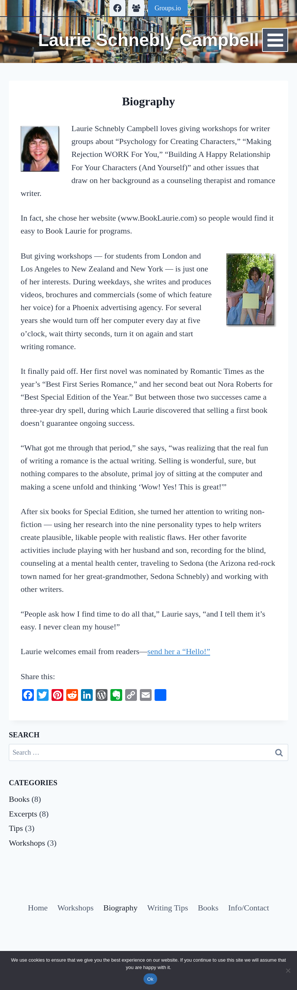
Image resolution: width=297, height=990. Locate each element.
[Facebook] (117, 8)
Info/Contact (248, 907)
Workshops (27, 842)
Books (19, 799)
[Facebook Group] (136, 8)
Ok (150, 979)
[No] (287, 970)
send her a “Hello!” (179, 651)
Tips (16, 828)
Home (38, 907)
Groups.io (168, 8)
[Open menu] (275, 40)
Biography (120, 907)
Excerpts (23, 813)
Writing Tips (167, 907)
